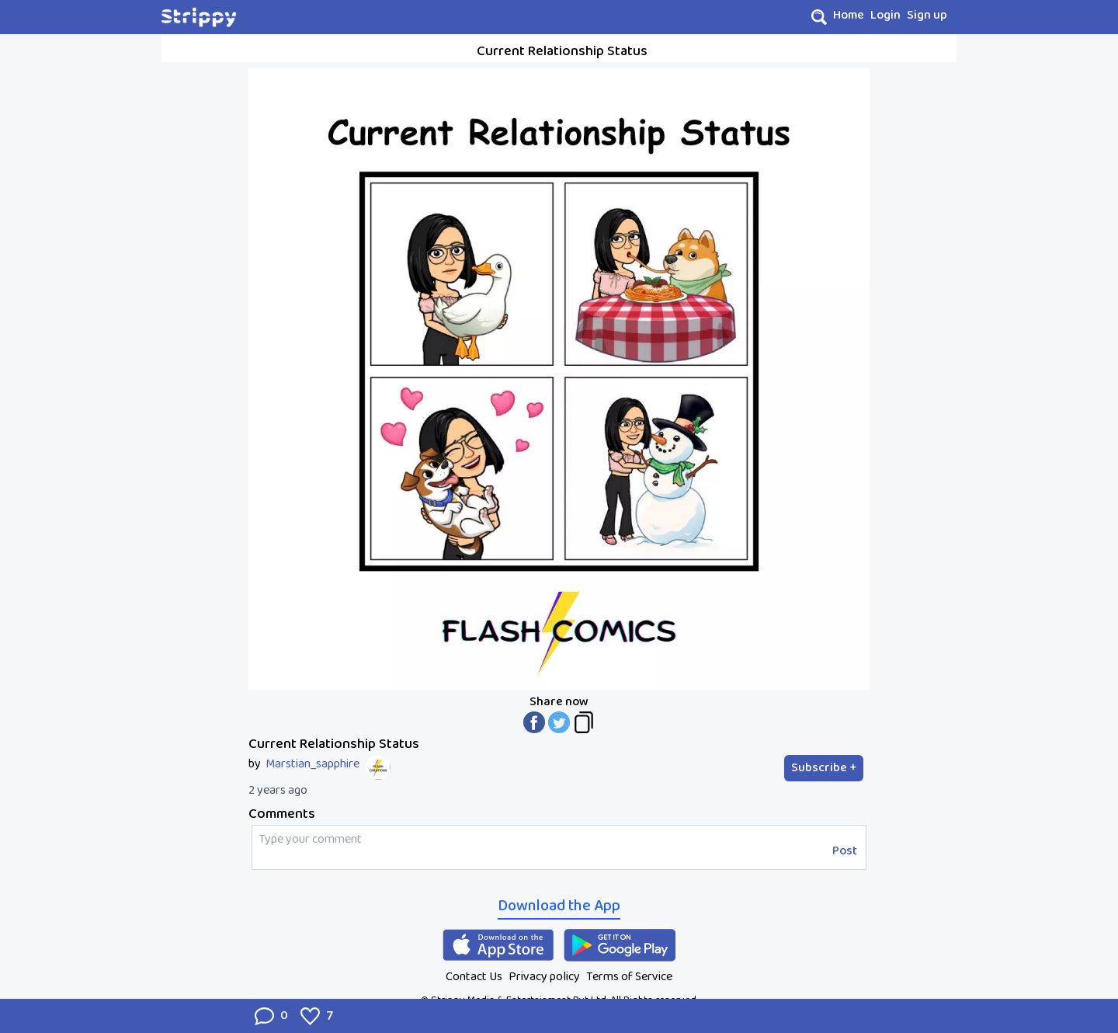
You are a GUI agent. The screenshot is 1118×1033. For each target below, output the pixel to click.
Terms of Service (629, 976)
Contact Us (474, 976)
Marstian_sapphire (312, 764)
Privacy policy (544, 976)
